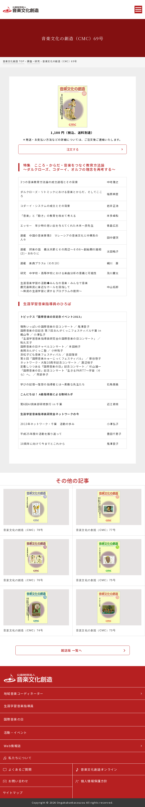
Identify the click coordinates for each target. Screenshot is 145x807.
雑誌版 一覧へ (71, 650)
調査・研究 (33, 61)
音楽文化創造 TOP (13, 61)
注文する (72, 149)
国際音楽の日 (14, 719)
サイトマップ (13, 792)
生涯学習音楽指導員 (19, 706)
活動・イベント (15, 732)
